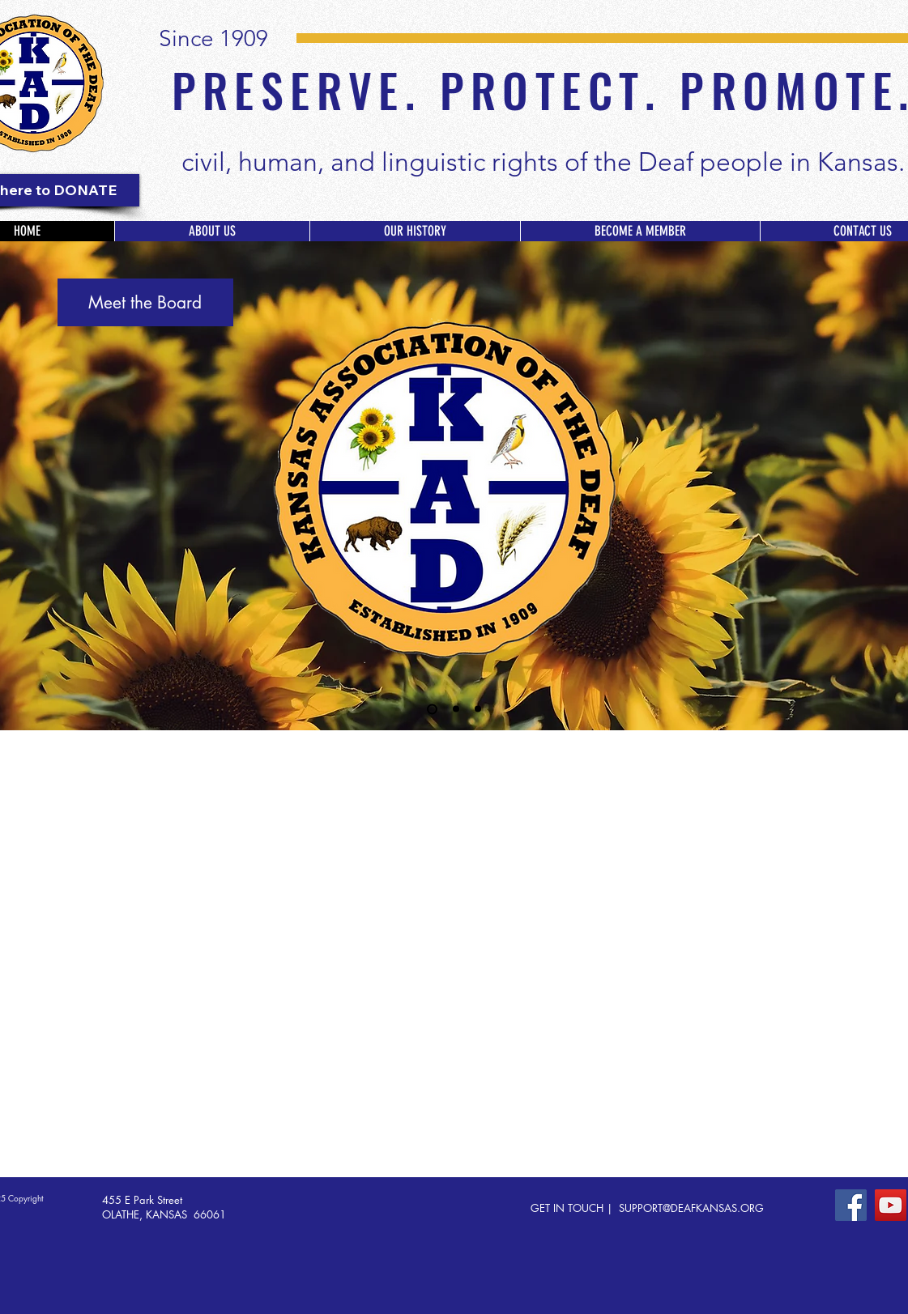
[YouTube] (890, 1205)
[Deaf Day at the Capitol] (456, 709)
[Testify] (478, 709)
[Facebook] (851, 1205)
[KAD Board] (432, 709)
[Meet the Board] (145, 302)
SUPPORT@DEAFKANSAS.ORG (691, 1208)
